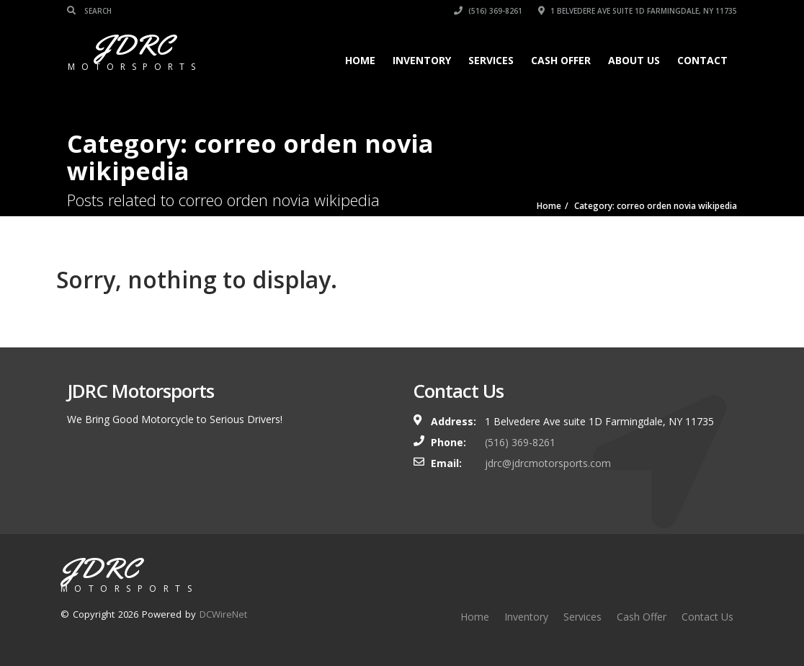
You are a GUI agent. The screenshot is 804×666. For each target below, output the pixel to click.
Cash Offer (561, 60)
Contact (702, 60)
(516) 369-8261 (488, 11)
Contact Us (707, 616)
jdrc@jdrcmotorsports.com (548, 463)
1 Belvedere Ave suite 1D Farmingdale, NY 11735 (637, 11)
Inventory (422, 60)
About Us (634, 60)
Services (491, 60)
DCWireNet (223, 614)
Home (360, 60)
